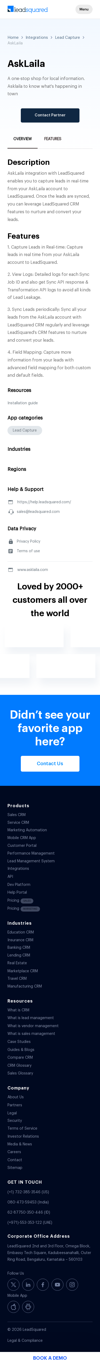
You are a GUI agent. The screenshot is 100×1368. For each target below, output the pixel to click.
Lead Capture (67, 38)
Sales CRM (16, 815)
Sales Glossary (20, 1073)
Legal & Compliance (25, 1341)
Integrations (37, 38)
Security (14, 1121)
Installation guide (22, 403)
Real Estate (17, 963)
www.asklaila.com (32, 570)
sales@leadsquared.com (38, 512)
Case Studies (19, 1042)
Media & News (19, 1144)
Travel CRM (17, 979)
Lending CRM (18, 955)
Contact (14, 1160)
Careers (14, 1152)
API (10, 877)
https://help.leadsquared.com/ (44, 502)
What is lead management (30, 1018)
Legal (12, 1113)
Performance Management (31, 853)
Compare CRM (20, 1058)
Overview (22, 139)
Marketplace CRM (22, 971)
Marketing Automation (27, 830)
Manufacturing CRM (24, 986)
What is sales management (31, 1034)
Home (13, 38)
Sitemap (14, 1168)
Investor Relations (23, 1136)
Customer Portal (22, 846)
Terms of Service (22, 1128)
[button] (84, 9)
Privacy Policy (28, 541)
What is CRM (18, 1010)
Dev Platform (18, 885)
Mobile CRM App (21, 838)
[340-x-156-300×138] (41, 10)
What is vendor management (33, 1026)
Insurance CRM (20, 940)
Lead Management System (31, 861)
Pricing (20, 901)
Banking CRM (18, 948)
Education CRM (20, 932)
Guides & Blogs (20, 1050)
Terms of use (28, 551)
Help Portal (17, 892)
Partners (14, 1105)
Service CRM (18, 823)
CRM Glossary (19, 1066)
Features (52, 139)
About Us (15, 1097)
